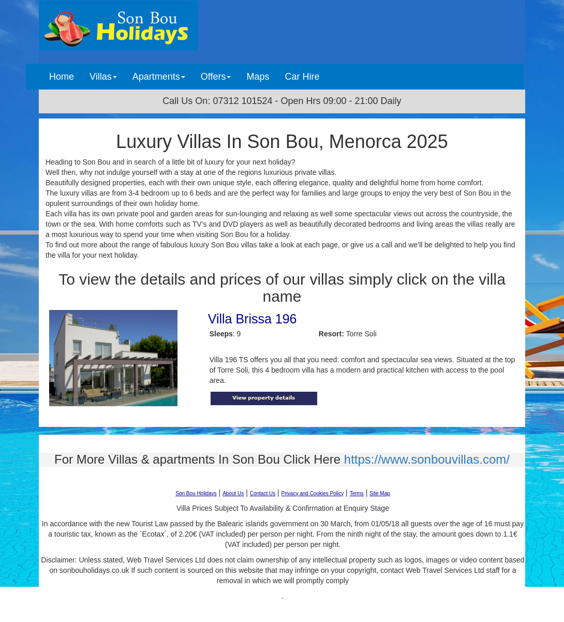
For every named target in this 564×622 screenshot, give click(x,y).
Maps (257, 76)
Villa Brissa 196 (252, 319)
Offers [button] (216, 76)
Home (65, 76)
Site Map (379, 493)
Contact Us (262, 493)
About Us (233, 493)
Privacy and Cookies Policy (312, 493)
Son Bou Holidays (196, 493)
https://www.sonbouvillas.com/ (427, 459)
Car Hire (302, 76)
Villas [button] (103, 76)
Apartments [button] (158, 76)
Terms (357, 493)
